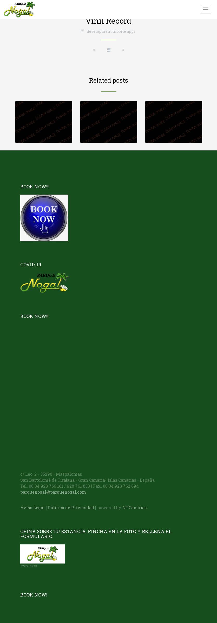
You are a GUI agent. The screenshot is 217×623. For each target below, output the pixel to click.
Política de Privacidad (71, 507)
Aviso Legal (32, 507)
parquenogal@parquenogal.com (53, 492)
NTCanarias (134, 507)
